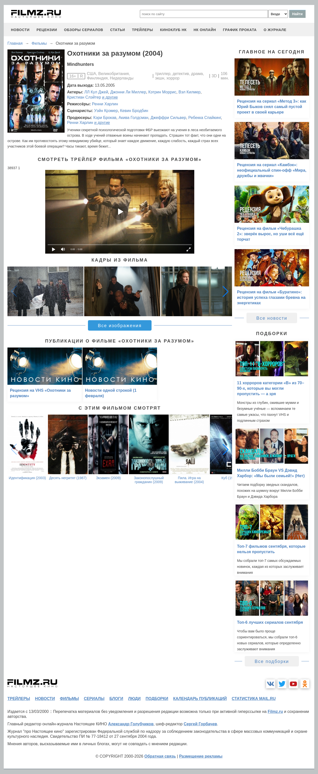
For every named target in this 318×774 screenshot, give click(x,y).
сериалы (94, 699)
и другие (110, 97)
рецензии (47, 30)
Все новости (271, 318)
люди (134, 699)
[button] (225, 291)
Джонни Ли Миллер (128, 92)
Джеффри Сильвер (168, 118)
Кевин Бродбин (134, 111)
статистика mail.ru (254, 699)
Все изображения (120, 325)
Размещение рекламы (201, 756)
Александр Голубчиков (131, 724)
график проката (240, 30)
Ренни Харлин (105, 104)
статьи (117, 30)
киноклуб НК (173, 30)
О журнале (275, 30)
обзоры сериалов (83, 30)
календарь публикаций (200, 699)
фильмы (69, 699)
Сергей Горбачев (200, 724)
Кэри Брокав (104, 118)
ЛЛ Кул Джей (96, 92)
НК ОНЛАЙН (205, 30)
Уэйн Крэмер (106, 111)
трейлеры (142, 30)
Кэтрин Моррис (162, 92)
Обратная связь (160, 756)
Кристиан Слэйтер (84, 97)
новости (20, 30)
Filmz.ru (275, 711)
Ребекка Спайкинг (204, 118)
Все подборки (272, 661)
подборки (157, 699)
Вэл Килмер (190, 92)
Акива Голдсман (133, 118)
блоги (116, 699)
